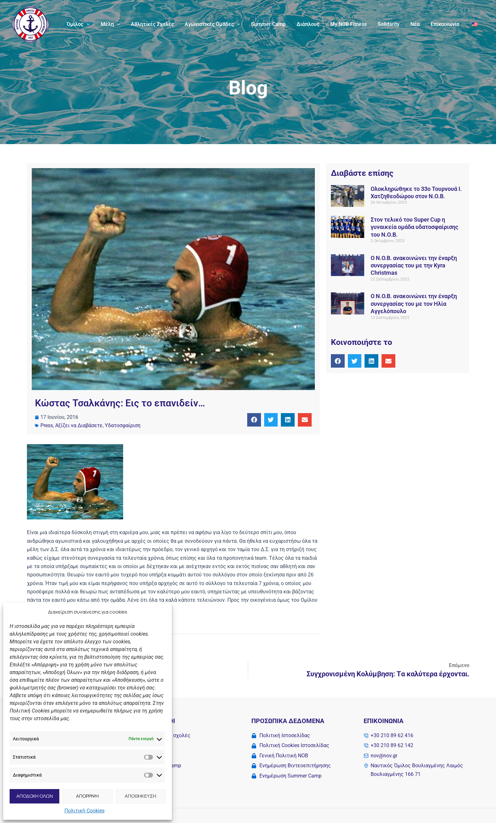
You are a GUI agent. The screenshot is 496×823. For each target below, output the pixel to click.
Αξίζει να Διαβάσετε (79, 425)
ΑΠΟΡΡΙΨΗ (87, 796)
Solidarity (391, 24)
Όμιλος (85, 24)
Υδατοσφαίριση (122, 425)
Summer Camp (272, 24)
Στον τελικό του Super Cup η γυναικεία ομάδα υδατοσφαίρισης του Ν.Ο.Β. (414, 227)
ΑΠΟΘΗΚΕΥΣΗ (140, 796)
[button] (254, 420)
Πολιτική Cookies (84, 811)
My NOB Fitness (351, 24)
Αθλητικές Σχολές (157, 24)
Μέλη (116, 24)
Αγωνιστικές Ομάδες (217, 24)
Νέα (416, 24)
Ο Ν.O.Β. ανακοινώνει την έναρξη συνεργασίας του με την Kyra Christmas (414, 265)
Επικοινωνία (446, 24)
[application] (93, 24)
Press (46, 425)
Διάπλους (311, 24)
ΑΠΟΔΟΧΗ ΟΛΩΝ (34, 796)
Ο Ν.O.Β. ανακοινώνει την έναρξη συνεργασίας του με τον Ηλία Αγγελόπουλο (414, 303)
